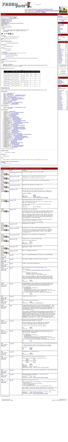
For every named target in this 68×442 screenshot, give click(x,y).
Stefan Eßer (11, 212)
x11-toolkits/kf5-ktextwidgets (20, 143)
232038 (31, 356)
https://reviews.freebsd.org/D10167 (40, 433)
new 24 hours (61, 104)
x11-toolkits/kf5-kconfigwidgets (21, 128)
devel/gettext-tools (12, 99)
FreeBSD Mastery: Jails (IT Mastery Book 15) (47, 10)
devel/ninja (9, 96)
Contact (59, 31)
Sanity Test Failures (61, 82)
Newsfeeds (60, 83)
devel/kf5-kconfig (17, 127)
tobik (10, 282)
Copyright (53, 440)
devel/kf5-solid (14, 139)
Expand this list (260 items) (6, 40)
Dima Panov (11, 256)
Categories (60, 80)
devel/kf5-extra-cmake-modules (18, 101)
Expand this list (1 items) (8, 172)
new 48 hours (61, 105)
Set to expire (60, 101)
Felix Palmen (12, 199)
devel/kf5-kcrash (14, 130)
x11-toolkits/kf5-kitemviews (19, 134)
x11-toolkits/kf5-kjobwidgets (19, 135)
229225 (31, 399)
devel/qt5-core (14, 148)
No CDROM (60, 98)
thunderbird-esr (61, 55)
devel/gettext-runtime (19, 98)
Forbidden (60, 96)
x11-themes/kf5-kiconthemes (19, 133)
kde (6, 24)
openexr (60, 45)
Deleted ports (60, 81)
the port (5, 53)
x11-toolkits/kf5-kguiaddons (19, 131)
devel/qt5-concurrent (17, 147)
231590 (31, 372)
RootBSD (63, 20)
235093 (31, 326)
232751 (31, 382)
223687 (31, 381)
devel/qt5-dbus (14, 149)
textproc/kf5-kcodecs (16, 124)
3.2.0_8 (2, 18)
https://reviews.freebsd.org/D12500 (40, 414)
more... (59, 39)
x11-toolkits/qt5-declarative (16, 150)
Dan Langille (59, 440)
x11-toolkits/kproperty (19, 116)
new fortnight (61, 107)
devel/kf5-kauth (16, 122)
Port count (60, 91)
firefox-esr (60, 48)
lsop (20, 23)
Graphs (59, 87)
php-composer (61, 59)
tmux (16, 23)
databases (5, 18)
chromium (60, 56)
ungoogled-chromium (60, 58)
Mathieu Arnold (12, 269)
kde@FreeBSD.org (8, 19)
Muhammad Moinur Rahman (14, 181)
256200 (31, 260)
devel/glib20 (13, 120)
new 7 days (60, 106)
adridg (11, 286)
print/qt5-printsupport (19, 154)
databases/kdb (12, 115)
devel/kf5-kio (15, 136)
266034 (34, 206)
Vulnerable (60, 99)
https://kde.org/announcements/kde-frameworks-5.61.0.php (38, 289)
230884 (31, 386)
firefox (60, 47)
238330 (31, 317)
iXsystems (64, 19)
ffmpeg (22, 23)
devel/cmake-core (10, 95)
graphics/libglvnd (12, 119)
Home (59, 79)
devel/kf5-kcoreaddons (18, 129)
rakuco (11, 417)
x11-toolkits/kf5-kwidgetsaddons (21, 144)
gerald (11, 305)
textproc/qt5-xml (13, 156)
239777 (31, 301)
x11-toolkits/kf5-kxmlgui (17, 146)
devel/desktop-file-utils (20, 97)
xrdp (59, 46)
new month (60, 108)
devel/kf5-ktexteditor (18, 142)
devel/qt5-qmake (15, 106)
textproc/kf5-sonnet (17, 140)
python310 (60, 61)
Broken (60, 92)
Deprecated (60, 93)
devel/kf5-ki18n (14, 132)
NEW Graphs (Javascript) (62, 88)
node (14, 23)
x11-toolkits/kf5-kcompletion (19, 126)
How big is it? (60, 28)
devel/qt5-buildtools (18, 105)
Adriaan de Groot (12, 244)
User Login (60, 15)
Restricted (60, 97)
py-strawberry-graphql (61, 52)
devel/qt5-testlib (14, 107)
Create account (60, 16)
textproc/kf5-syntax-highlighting (24, 141)
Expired (60, 100)
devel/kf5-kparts (14, 137)
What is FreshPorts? (61, 24)
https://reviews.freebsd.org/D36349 (40, 209)
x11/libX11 (10, 104)
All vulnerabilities (63, 71)
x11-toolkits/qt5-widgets (17, 155)
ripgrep (18, 23)
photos (44, 12)
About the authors (61, 25)
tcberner (11, 273)
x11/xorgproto (13, 103)
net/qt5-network (15, 153)
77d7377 (7, 22)
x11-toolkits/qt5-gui (14, 151)
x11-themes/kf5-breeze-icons (16, 100)
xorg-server (60, 60)
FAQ (59, 27)
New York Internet (61, 19)
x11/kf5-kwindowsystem (19, 145)
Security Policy (60, 29)
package (6, 55)
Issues (59, 26)
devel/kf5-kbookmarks (17, 123)
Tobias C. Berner (12, 186)
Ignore (60, 94)
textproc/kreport (14, 117)
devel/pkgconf (15, 102)
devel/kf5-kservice (16, 138)
